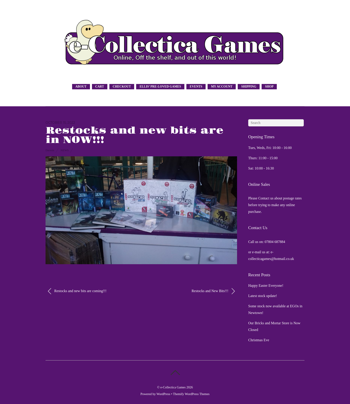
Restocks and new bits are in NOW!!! (134, 135)
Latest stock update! (262, 296)
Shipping (248, 86)
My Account (221, 86)
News (64, 150)
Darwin (50, 150)
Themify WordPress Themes (191, 394)
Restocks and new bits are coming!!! (77, 291)
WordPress (163, 394)
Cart (99, 86)
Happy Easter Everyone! (265, 285)
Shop (269, 86)
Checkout (122, 86)
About (81, 86)
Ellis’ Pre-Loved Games (160, 86)
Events (196, 86)
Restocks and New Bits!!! (213, 291)
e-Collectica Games (173, 387)
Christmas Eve (258, 340)
